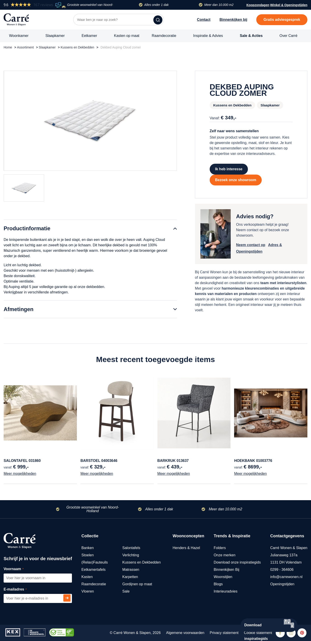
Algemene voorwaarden (185, 633)
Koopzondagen (257, 5)
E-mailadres (20, 589)
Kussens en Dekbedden (77, 47)
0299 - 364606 (282, 569)
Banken (87, 548)
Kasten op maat (126, 36)
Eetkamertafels (93, 569)
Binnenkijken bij (233, 20)
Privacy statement (224, 633)
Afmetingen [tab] (18, 309)
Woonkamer (18, 36)
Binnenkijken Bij (226, 569)
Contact (204, 20)
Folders (220, 548)
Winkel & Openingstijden (288, 5)
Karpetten (130, 577)
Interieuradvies (225, 591)
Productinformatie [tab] (27, 228)
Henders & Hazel (186, 548)
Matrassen (130, 569)
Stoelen (87, 555)
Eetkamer (89, 36)
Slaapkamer (55, 36)
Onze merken (224, 555)
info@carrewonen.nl (286, 577)
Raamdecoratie (164, 36)
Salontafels (131, 548)
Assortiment (25, 47)
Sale (126, 591)
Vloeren (87, 591)
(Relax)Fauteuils (94, 562)
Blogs (218, 584)
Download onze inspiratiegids (237, 562)
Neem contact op (250, 245)
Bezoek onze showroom (235, 180)
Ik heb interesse (228, 169)
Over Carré (288, 36)
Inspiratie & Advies (208, 36)
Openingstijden (282, 584)
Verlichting (130, 555)
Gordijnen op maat (137, 584)
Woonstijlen (223, 577)
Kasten (87, 577)
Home (8, 47)
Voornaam (19, 569)
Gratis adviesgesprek (282, 20)
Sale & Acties (251, 36)
